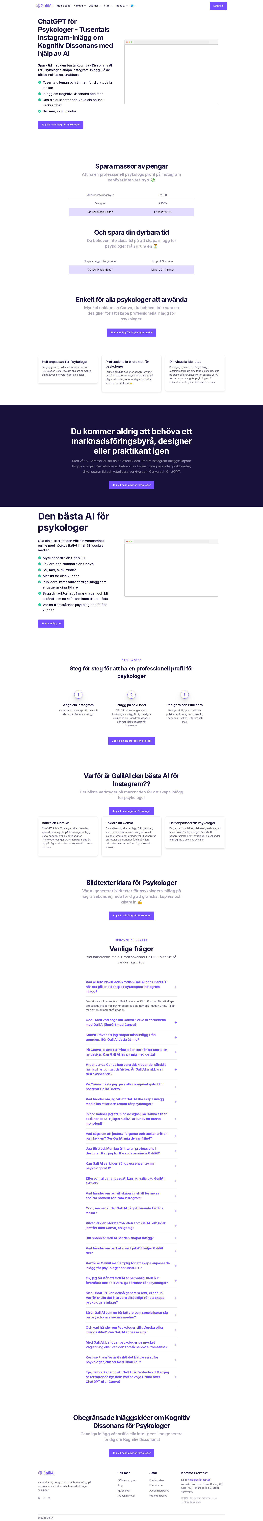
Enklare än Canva (119, 823)
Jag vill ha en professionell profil (131, 740)
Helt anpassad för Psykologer (65, 362)
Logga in (218, 5)
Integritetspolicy (158, 1495)
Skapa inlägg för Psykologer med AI (131, 332)
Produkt (120, 5)
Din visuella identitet (185, 362)
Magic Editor (64, 5)
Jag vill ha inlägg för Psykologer (60, 124)
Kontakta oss (156, 1485)
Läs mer (93, 5)
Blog (120, 1485)
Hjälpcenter (124, 1490)
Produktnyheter (126, 1495)
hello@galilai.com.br (199, 1479)
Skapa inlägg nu (51, 623)
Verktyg (78, 5)
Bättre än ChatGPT (56, 823)
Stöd (107, 5)
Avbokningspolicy (159, 1490)
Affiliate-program (127, 1480)
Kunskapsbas (156, 1480)
